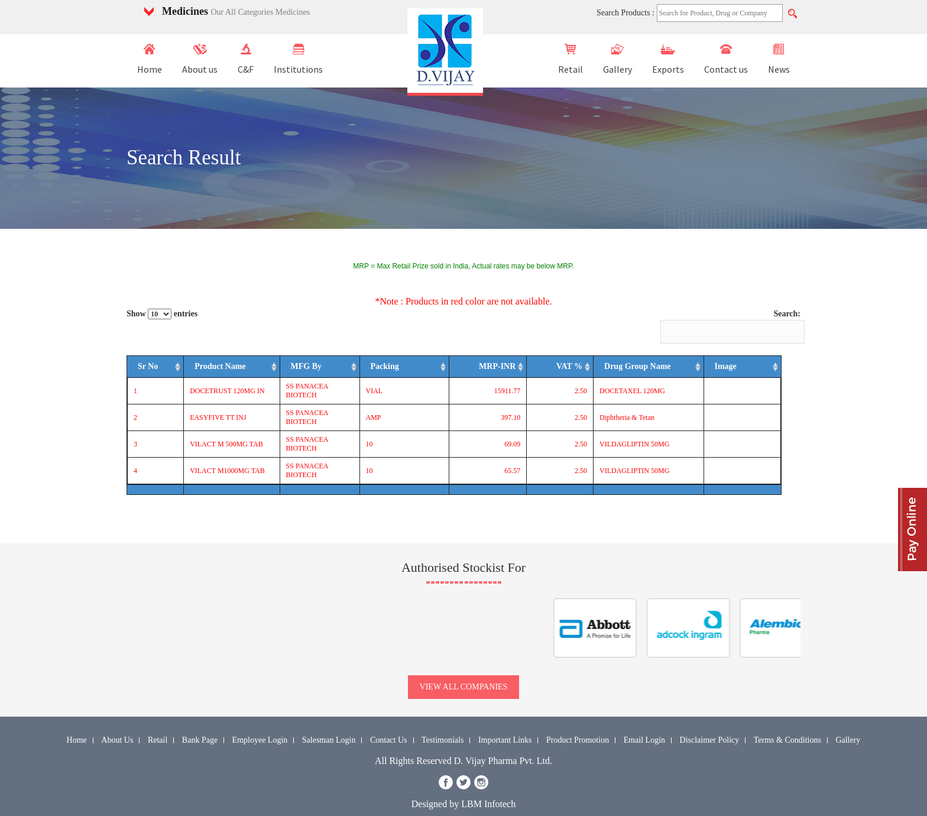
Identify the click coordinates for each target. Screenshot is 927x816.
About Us (117, 714)
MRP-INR (513, 371)
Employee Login (260, 714)
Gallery (617, 59)
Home (149, 59)
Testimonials (443, 714)
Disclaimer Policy (710, 714)
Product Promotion (577, 714)
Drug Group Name (651, 371)
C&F (246, 59)
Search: (730, 326)
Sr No (143, 371)
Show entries (162, 314)
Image (759, 371)
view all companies (464, 660)
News (779, 59)
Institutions (298, 59)
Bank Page (200, 714)
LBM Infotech (488, 778)
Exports (668, 59)
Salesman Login (329, 714)
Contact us (726, 59)
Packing (437, 371)
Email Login (644, 714)
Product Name (196, 371)
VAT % (584, 371)
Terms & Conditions (787, 714)
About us (200, 59)
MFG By (309, 371)
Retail (570, 59)
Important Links (505, 714)
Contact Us (388, 714)
